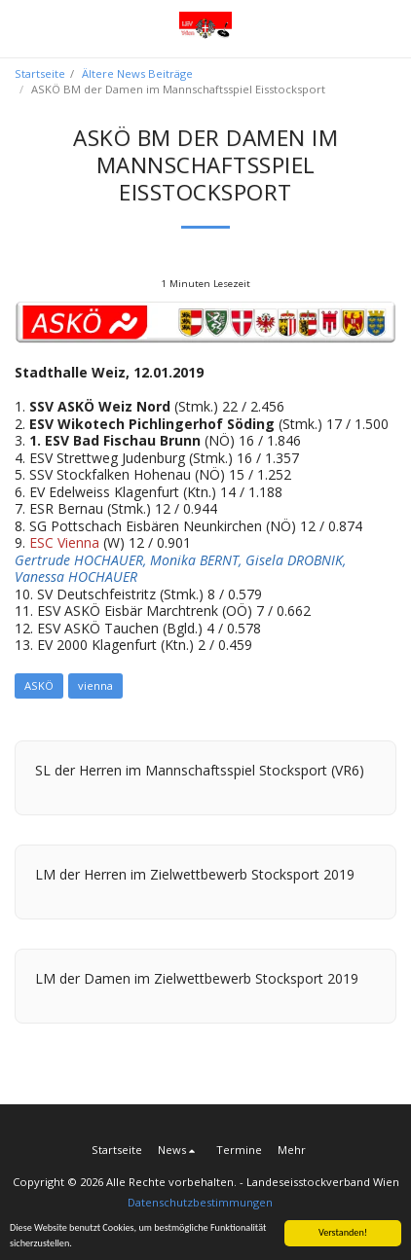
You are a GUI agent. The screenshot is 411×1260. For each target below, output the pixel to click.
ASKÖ (39, 685)
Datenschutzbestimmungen (200, 1202)
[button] (21, 28)
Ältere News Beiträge (137, 73)
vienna (95, 685)
